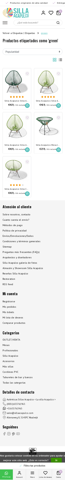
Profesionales (10, 350)
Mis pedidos (9, 306)
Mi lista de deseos (13, 317)
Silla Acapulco (10, 355)
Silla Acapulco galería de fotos (20, 262)
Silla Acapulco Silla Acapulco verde (17, 101)
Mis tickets (8, 312)
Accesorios (9, 361)
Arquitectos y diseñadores (17, 257)
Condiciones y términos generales (21, 241)
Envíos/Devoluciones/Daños (18, 235)
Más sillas (8, 366)
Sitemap (7, 246)
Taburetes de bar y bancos (18, 377)
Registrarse (9, 301)
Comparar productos (14, 322)
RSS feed (8, 284)
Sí (56, 460)
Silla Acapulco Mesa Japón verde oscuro (48, 145)
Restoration (9, 278)
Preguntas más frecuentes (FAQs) (21, 252)
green (44, 33)
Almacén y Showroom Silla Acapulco (23, 268)
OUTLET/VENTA (11, 339)
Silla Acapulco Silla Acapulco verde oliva (48, 101)
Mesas (6, 345)
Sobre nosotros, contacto (17, 214)
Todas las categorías (14, 382)
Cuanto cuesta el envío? (16, 219)
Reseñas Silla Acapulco (15, 273)
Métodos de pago (13, 225)
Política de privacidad (15, 230)
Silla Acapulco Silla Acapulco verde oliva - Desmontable (17, 145)
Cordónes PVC (11, 371)
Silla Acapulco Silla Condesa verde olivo (17, 189)
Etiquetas (30, 33)
